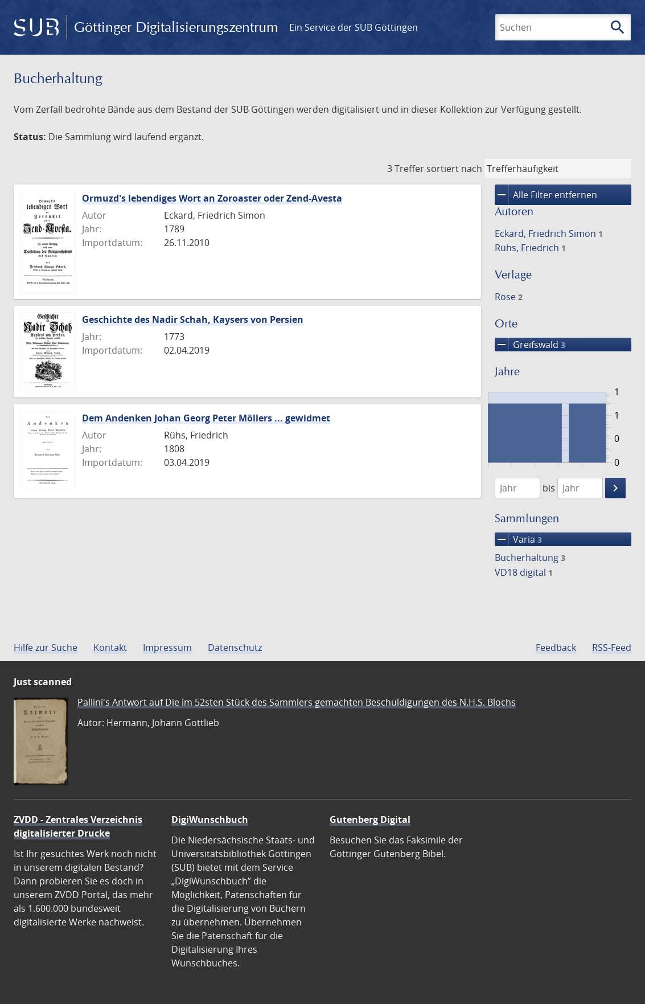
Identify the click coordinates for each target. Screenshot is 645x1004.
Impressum (167, 647)
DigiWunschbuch (209, 819)
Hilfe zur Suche (45, 647)
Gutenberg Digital (370, 819)
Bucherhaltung (530, 557)
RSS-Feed (611, 647)
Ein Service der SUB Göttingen (353, 27)
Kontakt (110, 647)
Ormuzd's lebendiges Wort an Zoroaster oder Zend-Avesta (212, 198)
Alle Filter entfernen (546, 195)
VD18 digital (524, 572)
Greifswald (530, 344)
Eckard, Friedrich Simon (549, 233)
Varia (518, 539)
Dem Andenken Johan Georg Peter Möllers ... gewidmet (206, 418)
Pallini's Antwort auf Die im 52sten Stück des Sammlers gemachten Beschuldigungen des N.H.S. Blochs (296, 702)
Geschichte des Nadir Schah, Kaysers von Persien (192, 319)
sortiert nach (454, 168)
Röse (509, 296)
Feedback (556, 647)
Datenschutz (235, 647)
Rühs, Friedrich (530, 247)
